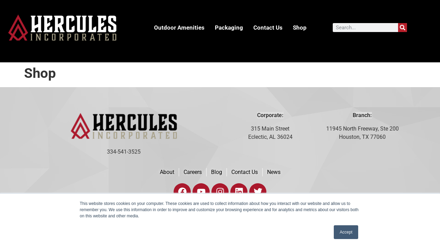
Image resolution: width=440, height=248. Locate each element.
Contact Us (268, 27)
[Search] (402, 27)
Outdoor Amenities (179, 27)
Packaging (229, 27)
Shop (300, 27)
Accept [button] (346, 232)
